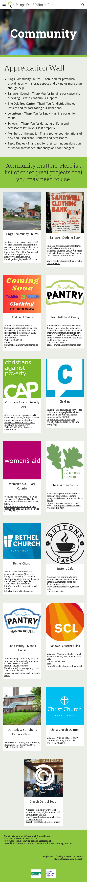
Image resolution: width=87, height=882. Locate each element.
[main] (43, 33)
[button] (4, 4)
